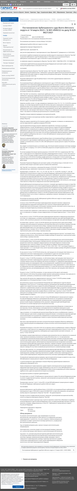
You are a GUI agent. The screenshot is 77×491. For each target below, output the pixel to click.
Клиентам (71, 1)
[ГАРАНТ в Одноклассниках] (18, 4)
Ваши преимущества (7, 65)
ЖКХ (54, 12)
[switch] (20, 8)
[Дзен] (8, 4)
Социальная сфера (46, 12)
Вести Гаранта (7, 42)
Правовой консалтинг (9, 33)
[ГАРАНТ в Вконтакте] (6, 4)
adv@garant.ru (55, 478)
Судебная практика (6, 12)
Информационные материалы (7, 72)
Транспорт (69, 12)
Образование (61, 12)
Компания (4, 1)
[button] (68, 8)
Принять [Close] (18, 487)
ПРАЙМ (5, 35)
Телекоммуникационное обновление (8, 79)
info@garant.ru (42, 485)
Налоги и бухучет (18, 12)
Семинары (47, 1)
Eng (73, 4)
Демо (38, 1)
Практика (33, 12)
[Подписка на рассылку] (1, 4)
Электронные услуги (8, 60)
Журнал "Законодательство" (8, 46)
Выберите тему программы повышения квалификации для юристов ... (8, 170)
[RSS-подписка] (22, 4)
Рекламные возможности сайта (66, 478)
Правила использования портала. (30, 476)
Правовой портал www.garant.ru (7, 39)
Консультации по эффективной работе (8, 50)
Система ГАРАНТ (7, 25)
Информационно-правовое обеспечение (9, 19)
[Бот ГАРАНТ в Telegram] (15, 4)
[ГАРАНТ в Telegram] (13, 4)
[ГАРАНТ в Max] (11, 4)
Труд (38, 12)
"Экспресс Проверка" (8, 63)
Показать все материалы (29, 459)
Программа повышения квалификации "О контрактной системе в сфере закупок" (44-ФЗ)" (9, 130)
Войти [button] (66, 4)
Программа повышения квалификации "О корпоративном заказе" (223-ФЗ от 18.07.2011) (9, 153)
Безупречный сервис (8, 23)
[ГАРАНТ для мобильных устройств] (4, 4)
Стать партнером (59, 1)
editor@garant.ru (56, 474)
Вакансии (13, 1)
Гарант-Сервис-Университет (29, 488)
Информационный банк (8, 68)
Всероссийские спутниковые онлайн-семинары (9, 55)
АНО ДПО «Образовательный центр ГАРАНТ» (9, 84)
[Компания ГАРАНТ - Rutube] (20, 4)
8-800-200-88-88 (55, 469)
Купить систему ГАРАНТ (8, 75)
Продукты (23, 1)
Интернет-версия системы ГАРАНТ (7, 29)
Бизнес (27, 12)
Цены (31, 1)
